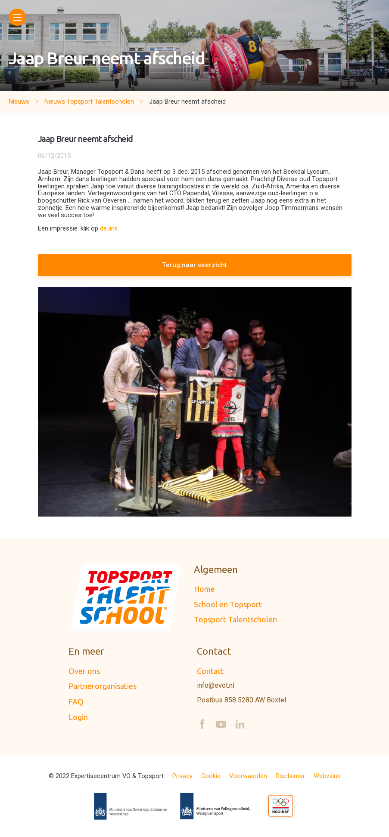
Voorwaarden (248, 776)
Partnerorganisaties (102, 686)
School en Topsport (228, 604)
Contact (210, 671)
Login (78, 717)
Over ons (84, 671)
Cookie (211, 776)
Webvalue (327, 776)
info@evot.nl (215, 685)
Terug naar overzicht (194, 265)
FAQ (76, 701)
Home (204, 589)
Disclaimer (290, 776)
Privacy (182, 776)
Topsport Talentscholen (235, 619)
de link (109, 228)
